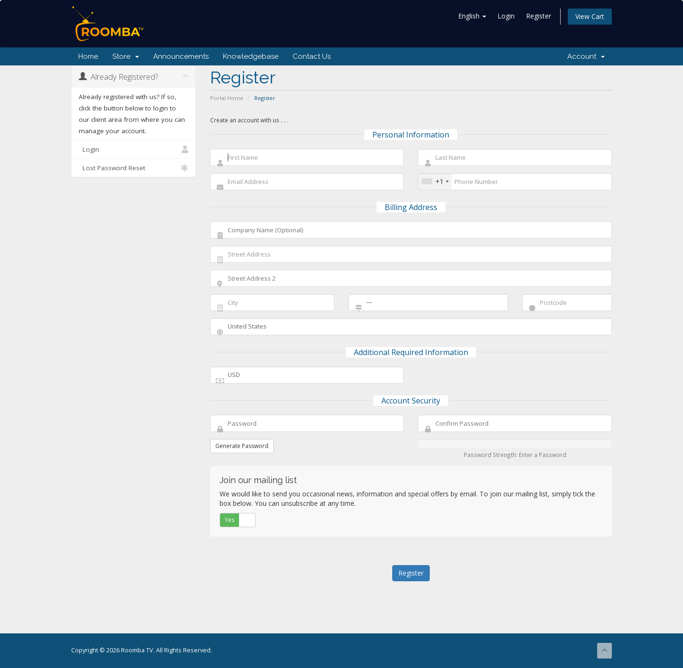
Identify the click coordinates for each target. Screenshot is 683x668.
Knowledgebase (250, 56)
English (472, 15)
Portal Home (226, 97)
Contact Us (312, 56)
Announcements (181, 56)
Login (506, 15)
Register (538, 15)
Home (88, 56)
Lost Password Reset (133, 168)
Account (586, 56)
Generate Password (241, 446)
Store (125, 56)
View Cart (589, 16)
